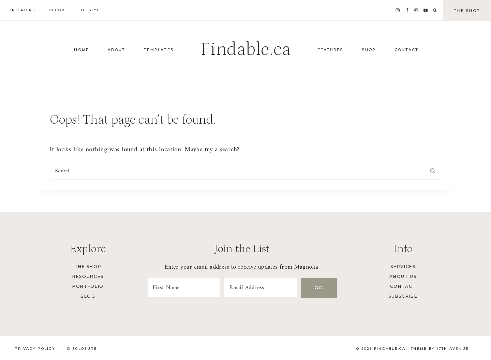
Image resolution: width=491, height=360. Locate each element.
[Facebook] (407, 10)
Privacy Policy (35, 348)
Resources (88, 276)
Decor (57, 10)
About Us (402, 276)
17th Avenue (452, 348)
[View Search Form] (435, 10)
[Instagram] (397, 10)
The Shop (467, 10)
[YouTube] (425, 10)
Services (402, 266)
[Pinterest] (416, 10)
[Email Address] (262, 288)
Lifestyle (90, 10)
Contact (403, 286)
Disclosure (82, 348)
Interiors (22, 10)
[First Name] (184, 288)
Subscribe (402, 296)
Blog (87, 296)
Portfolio (88, 286)
